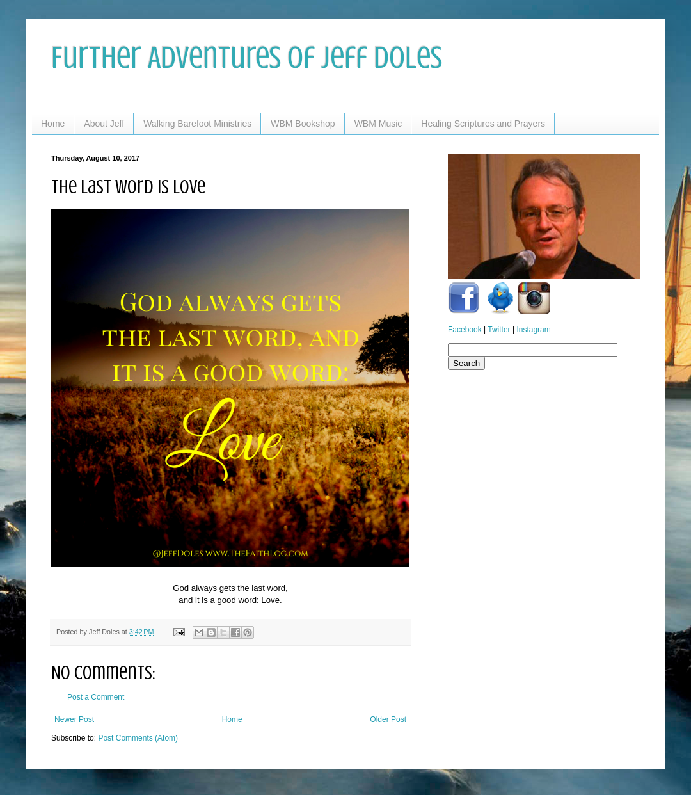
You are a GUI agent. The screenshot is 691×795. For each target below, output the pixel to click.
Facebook (465, 329)
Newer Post (74, 719)
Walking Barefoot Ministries (197, 123)
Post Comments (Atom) (138, 738)
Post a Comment (95, 697)
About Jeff (104, 123)
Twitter (499, 329)
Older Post (388, 719)
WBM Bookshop (303, 123)
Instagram (533, 329)
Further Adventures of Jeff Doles (246, 58)
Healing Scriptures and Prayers (483, 123)
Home (53, 123)
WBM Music (378, 123)
